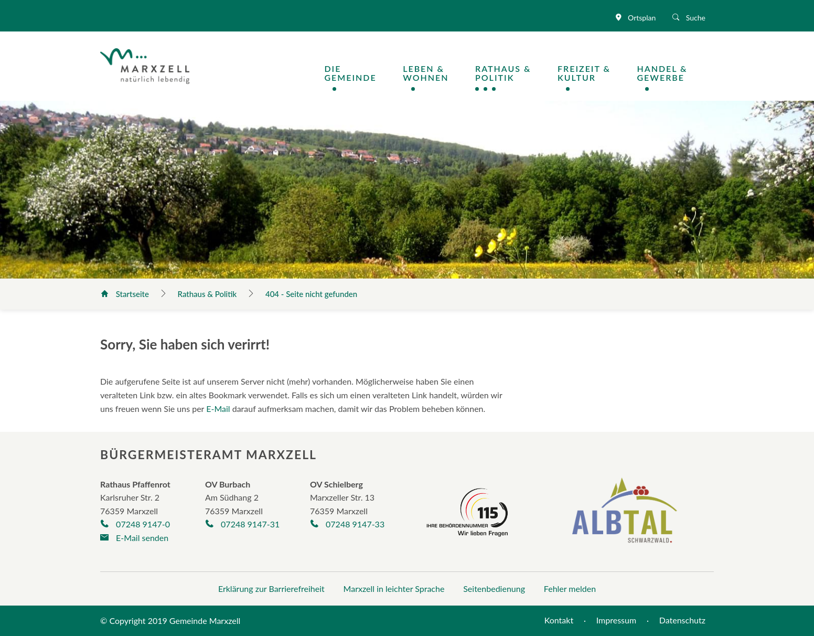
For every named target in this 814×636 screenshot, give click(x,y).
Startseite (126, 294)
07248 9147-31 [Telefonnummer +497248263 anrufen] (242, 524)
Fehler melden (570, 588)
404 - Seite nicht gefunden (311, 294)
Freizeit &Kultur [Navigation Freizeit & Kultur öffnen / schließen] (584, 73)
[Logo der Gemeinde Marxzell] (144, 65)
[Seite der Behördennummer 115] (467, 510)
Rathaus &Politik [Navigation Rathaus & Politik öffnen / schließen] (503, 73)
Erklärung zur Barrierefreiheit (271, 588)
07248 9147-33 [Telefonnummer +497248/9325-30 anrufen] (347, 524)
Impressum (616, 620)
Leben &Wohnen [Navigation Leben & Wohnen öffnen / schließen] (425, 73)
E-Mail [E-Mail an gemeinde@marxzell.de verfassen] (218, 409)
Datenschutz (682, 620)
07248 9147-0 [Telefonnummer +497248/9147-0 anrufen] (135, 524)
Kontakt (558, 620)
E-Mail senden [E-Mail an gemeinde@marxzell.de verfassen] (134, 538)
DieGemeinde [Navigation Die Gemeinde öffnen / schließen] (350, 73)
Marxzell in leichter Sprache (394, 588)
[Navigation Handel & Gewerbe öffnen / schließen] (675, 73)
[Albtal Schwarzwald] (624, 518)
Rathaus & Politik (208, 294)
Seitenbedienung (494, 588)
